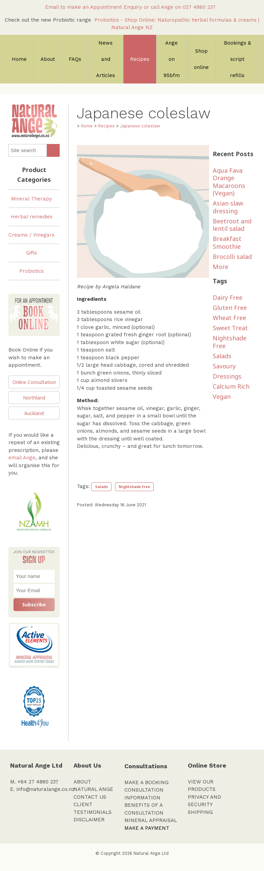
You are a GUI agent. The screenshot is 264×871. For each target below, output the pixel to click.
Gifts (31, 253)
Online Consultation (34, 382)
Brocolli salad (232, 256)
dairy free (227, 297)
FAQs (75, 59)
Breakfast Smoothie (227, 242)
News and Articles (105, 59)
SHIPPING (200, 812)
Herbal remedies (32, 217)
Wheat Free (229, 318)
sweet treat (230, 328)
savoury (224, 366)
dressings (227, 376)
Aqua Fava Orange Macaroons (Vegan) (229, 181)
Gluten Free (230, 308)
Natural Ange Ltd (151, 853)
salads (222, 356)
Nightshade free (134, 486)
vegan (222, 396)
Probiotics (31, 271)
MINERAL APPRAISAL (150, 820)
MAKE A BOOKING (146, 782)
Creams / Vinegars (31, 235)
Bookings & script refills (237, 59)
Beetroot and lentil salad (232, 225)
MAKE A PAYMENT (146, 828)
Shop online (201, 59)
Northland (34, 397)
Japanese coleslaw (140, 125)
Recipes (139, 59)
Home (19, 59)
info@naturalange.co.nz (46, 789)
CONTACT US (90, 797)
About (47, 59)
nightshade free (229, 342)
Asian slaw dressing (228, 207)
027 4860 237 (201, 7)
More (220, 267)
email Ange (21, 458)
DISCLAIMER (89, 820)
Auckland (34, 413)
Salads (101, 486)
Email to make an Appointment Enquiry (93, 7)
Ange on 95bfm (172, 59)
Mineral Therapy (31, 199)
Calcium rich (231, 386)
